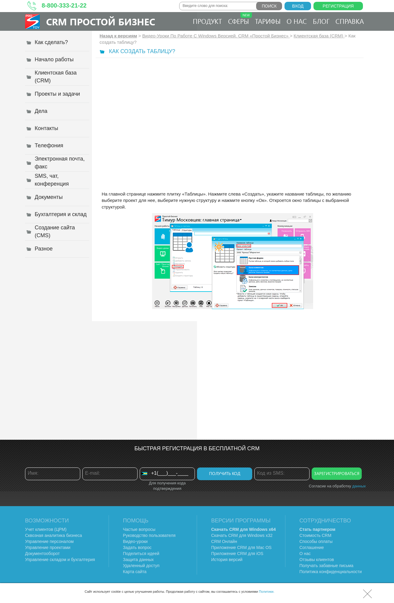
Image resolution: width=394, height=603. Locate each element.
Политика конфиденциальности (331, 571)
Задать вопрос (137, 547)
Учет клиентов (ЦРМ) (46, 529)
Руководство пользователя (149, 535)
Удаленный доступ (141, 565)
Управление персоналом (49, 541)
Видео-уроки (135, 541)
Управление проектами (47, 547)
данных (359, 486)
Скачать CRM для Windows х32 (241, 535)
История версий (227, 559)
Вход (297, 6)
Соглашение (312, 547)
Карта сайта (135, 571)
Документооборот (42, 553)
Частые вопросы (139, 529)
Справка (349, 21)
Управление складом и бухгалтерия (60, 559)
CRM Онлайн (224, 541)
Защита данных (138, 559)
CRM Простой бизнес (100, 21)
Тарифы (268, 21)
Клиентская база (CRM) (319, 35)
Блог (321, 21)
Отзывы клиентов (317, 559)
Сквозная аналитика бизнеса (53, 535)
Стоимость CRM (316, 535)
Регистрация (338, 6)
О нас (297, 21)
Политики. (267, 591)
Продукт (207, 21)
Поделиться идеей (141, 553)
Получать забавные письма (327, 565)
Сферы (240, 19)
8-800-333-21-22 (64, 5)
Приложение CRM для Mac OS (241, 547)
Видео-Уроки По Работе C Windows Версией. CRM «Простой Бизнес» (216, 35)
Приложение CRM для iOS (237, 553)
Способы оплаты (316, 541)
